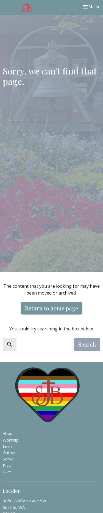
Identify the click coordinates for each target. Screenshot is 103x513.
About (8, 433)
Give (7, 471)
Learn (8, 446)
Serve (8, 459)
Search (87, 344)
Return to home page (51, 308)
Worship (10, 440)
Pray (7, 465)
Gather (9, 452)
